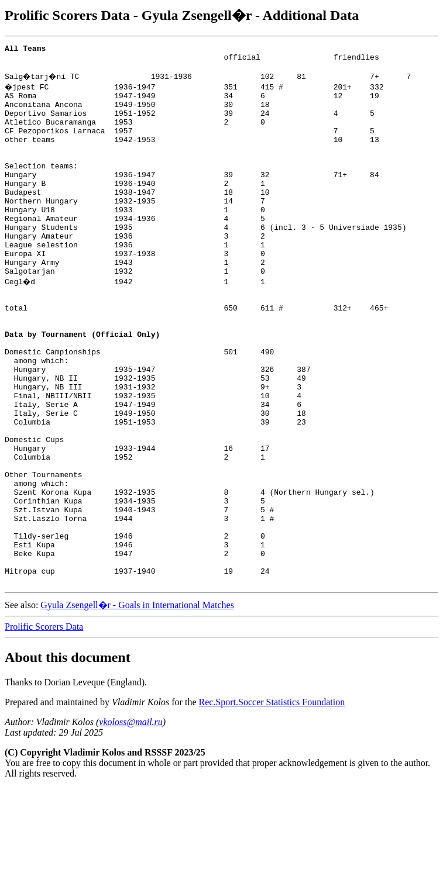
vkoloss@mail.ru (131, 824)
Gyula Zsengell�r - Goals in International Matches (137, 707)
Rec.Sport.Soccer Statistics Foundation (271, 804)
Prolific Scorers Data (44, 728)
